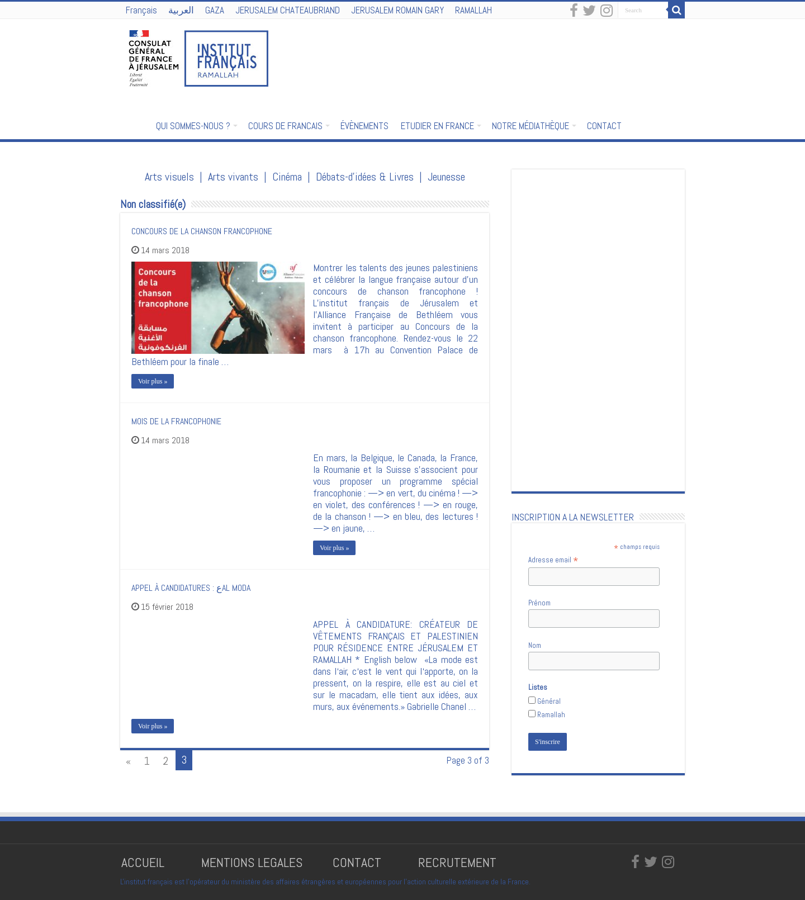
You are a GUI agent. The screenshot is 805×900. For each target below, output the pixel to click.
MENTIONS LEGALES (251, 862)
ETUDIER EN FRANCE (437, 126)
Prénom (539, 603)
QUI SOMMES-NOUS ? (193, 126)
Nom (534, 645)
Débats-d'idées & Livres (365, 176)
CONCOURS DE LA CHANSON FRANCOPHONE (201, 231)
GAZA (214, 10)
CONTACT (604, 126)
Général (549, 701)
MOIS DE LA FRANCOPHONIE (176, 421)
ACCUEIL (144, 862)
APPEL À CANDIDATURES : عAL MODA (190, 588)
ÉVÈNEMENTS (364, 126)
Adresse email (553, 560)
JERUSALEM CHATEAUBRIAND (287, 10)
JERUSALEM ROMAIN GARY (397, 10)
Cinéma (287, 176)
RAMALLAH (473, 10)
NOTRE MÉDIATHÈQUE (530, 126)
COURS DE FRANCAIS (285, 126)
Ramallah (551, 714)
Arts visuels (169, 176)
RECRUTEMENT (457, 862)
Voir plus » (152, 381)
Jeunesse (446, 176)
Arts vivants (233, 176)
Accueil (134, 124)
